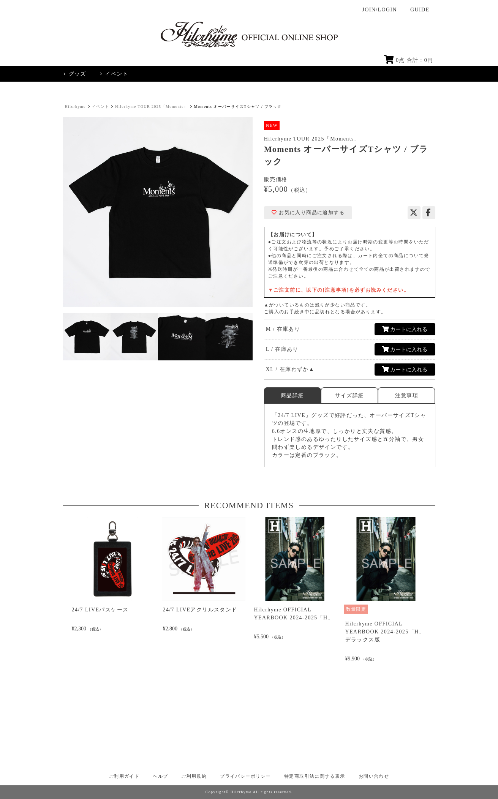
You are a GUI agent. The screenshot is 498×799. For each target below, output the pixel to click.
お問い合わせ (374, 776)
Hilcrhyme (75, 106)
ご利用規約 (194, 776)
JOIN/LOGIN (379, 10)
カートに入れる (405, 329)
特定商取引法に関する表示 (314, 776)
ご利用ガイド (124, 776)
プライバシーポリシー (245, 776)
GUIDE (420, 10)
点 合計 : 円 (408, 60)
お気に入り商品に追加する (308, 212)
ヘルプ (160, 776)
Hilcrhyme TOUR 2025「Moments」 (151, 106)
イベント (100, 106)
